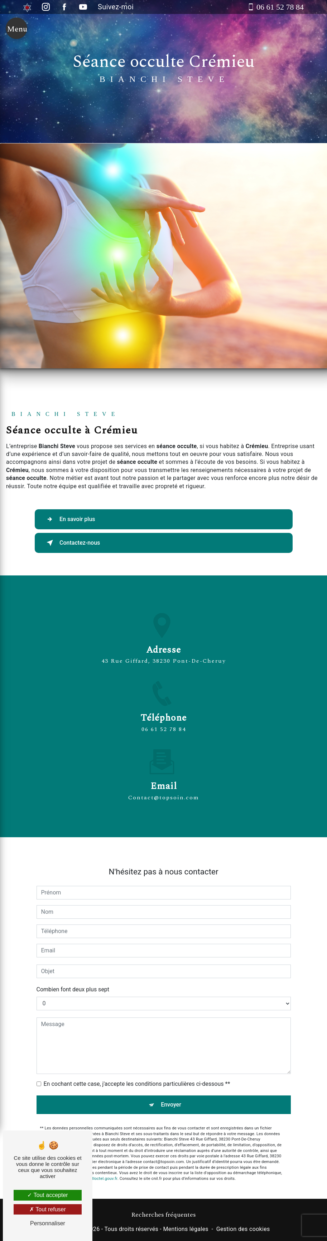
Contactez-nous (72, 543)
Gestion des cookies (243, 1229)
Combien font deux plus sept (73, 981)
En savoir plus (69, 519)
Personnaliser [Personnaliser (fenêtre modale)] (47, 1223)
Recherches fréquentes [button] (163, 1215)
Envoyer (171, 1096)
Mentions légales (185, 1229)
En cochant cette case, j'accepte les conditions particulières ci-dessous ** (137, 1075)
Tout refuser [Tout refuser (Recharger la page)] (47, 1209)
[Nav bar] (16, 29)
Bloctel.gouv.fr (104, 1170)
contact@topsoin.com (163, 789)
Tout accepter (47, 1195)
